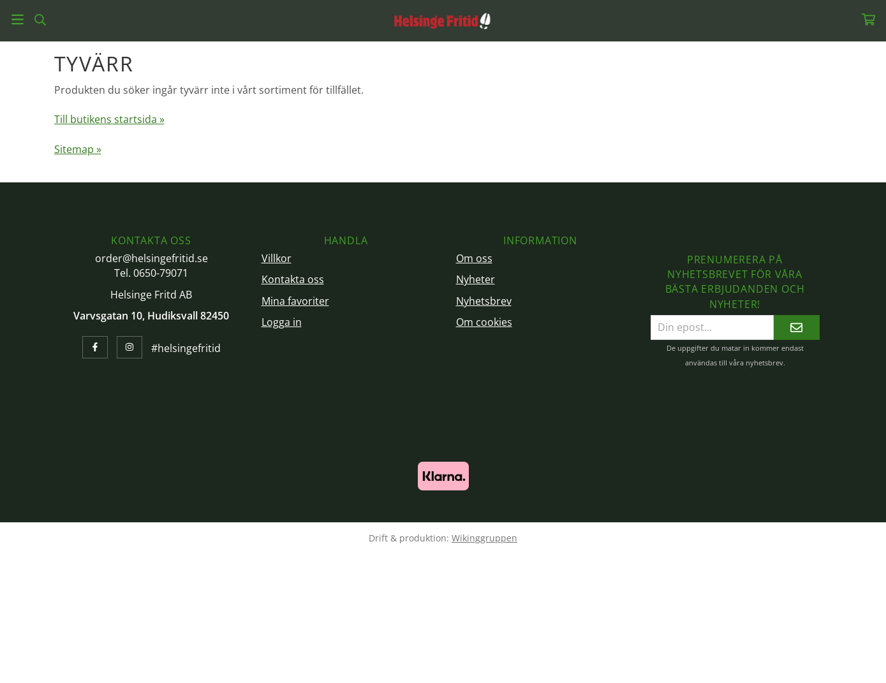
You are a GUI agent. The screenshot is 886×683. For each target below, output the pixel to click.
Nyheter (475, 279)
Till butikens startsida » (109, 119)
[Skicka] (796, 327)
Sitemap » (77, 149)
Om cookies (484, 322)
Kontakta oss (293, 279)
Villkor (277, 258)
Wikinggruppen (484, 538)
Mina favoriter (295, 301)
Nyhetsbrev (484, 301)
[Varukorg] (868, 19)
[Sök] (40, 20)
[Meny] (17, 19)
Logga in (282, 322)
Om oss (474, 258)
